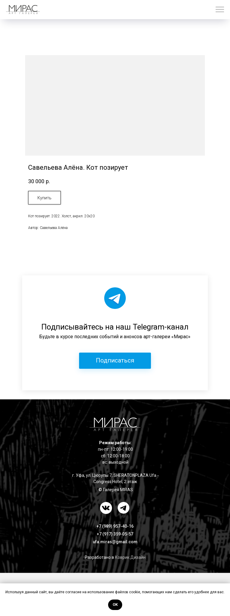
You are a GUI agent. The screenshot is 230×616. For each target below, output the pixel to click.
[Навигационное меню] (220, 10)
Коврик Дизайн (130, 557)
